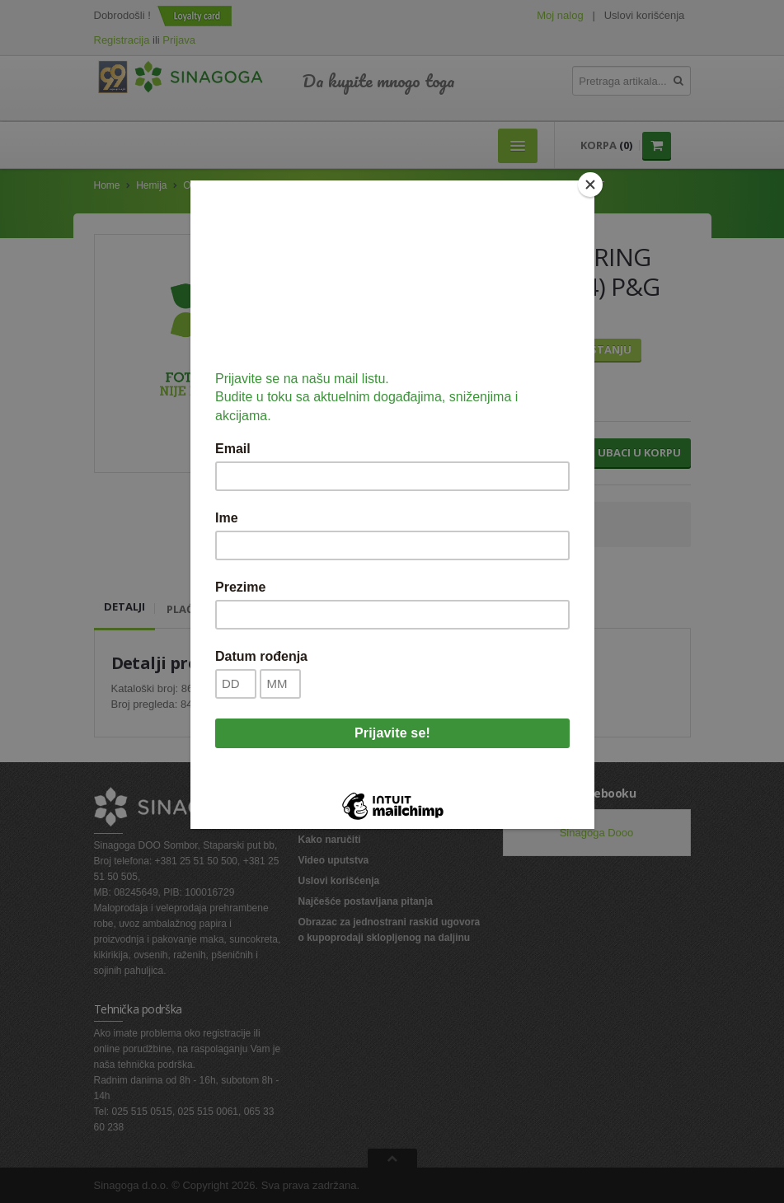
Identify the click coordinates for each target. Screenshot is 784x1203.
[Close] (590, 184)
